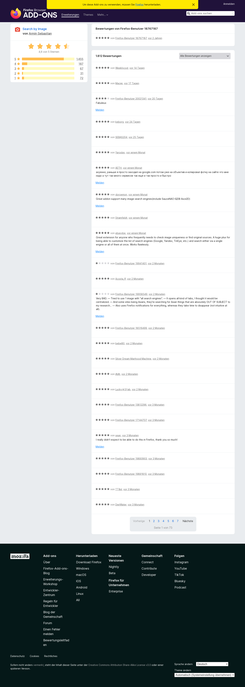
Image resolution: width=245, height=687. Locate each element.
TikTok (179, 575)
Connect (148, 562)
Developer (149, 575)
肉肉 (117, 374)
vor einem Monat (135, 152)
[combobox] (210, 13)
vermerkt (38, 664)
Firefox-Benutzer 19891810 (131, 473)
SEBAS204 (121, 137)
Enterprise (116, 591)
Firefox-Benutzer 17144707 (131, 420)
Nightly (114, 567)
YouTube (180, 568)
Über (46, 562)
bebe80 (120, 343)
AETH (118, 167)
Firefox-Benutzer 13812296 (130, 404)
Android (81, 587)
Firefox (139, 4)
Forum (47, 623)
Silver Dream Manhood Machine (133, 358)
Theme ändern (182, 670)
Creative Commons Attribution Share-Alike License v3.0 (119, 664)
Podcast (180, 587)
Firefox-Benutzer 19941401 (130, 263)
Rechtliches (50, 656)
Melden (100, 109)
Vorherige (139, 521)
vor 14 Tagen (137, 67)
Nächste (188, 521)
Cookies (34, 656)
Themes (88, 14)
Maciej (119, 83)
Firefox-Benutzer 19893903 (131, 458)
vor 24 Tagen (132, 121)
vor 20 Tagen (155, 98)
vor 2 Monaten (156, 263)
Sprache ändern (183, 664)
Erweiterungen (70, 14)
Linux (80, 593)
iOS (78, 581)
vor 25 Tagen (136, 137)
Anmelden (229, 3)
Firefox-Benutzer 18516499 (131, 328)
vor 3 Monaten (156, 404)
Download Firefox (88, 562)
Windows (82, 568)
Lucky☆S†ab (122, 389)
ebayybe (120, 233)
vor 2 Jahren (155, 38)
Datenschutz (17, 656)
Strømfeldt (121, 217)
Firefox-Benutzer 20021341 (130, 98)
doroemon (121, 194)
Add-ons (49, 556)
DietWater (120, 504)
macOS (81, 575)
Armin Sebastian (40, 33)
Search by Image (35, 29)
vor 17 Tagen (131, 83)
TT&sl (118, 489)
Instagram (181, 562)
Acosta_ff (120, 278)
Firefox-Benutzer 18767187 (131, 38)
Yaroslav (120, 152)
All (78, 600)
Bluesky (179, 581)
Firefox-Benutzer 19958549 (131, 294)
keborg (119, 121)
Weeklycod (121, 67)
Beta (112, 573)
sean (118, 435)
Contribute (149, 568)
